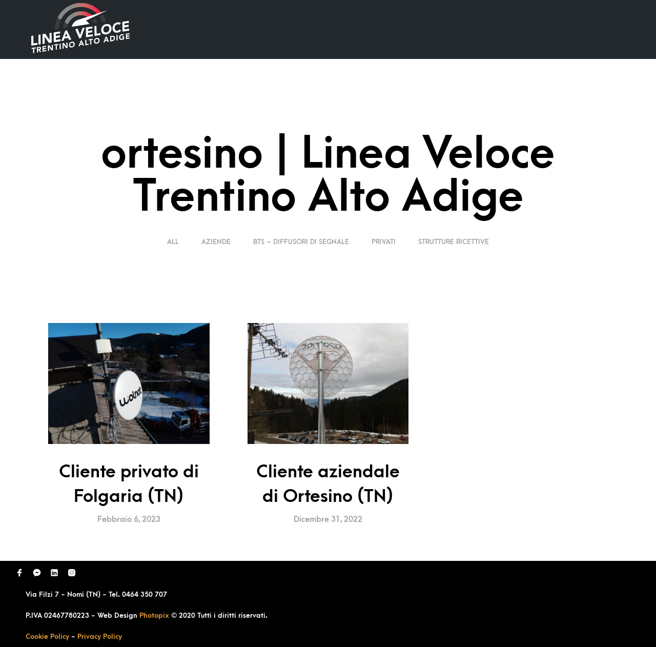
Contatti (586, 29)
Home (306, 29)
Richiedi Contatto (510, 29)
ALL (174, 242)
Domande (433, 29)
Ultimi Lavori (366, 29)
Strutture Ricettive (453, 242)
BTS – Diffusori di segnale (301, 242)
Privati (384, 242)
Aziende (216, 242)
